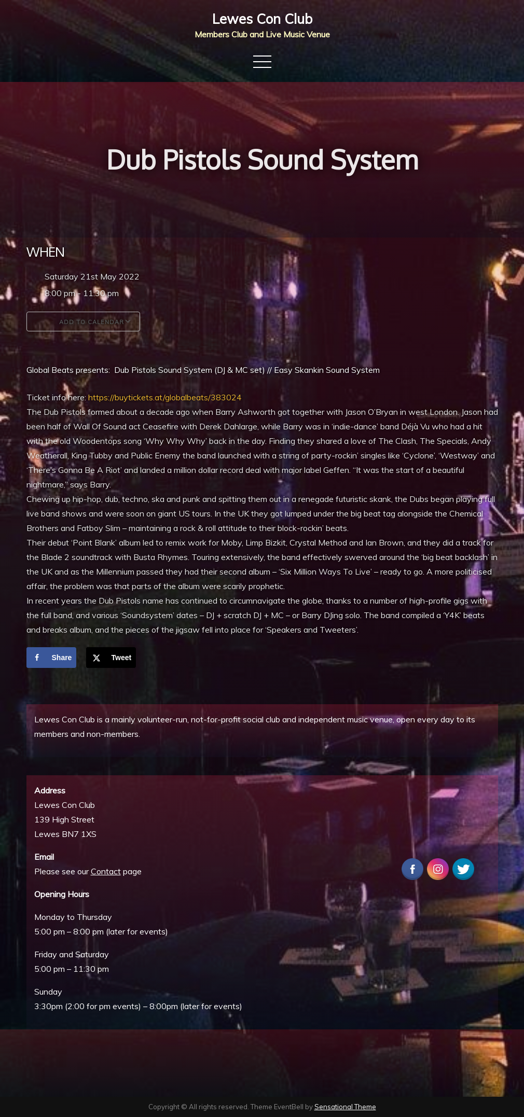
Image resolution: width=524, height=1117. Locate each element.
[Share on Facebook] (51, 657)
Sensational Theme (345, 1106)
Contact (106, 871)
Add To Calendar (83, 321)
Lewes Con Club (262, 18)
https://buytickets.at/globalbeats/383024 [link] (165, 397)
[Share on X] (111, 657)
